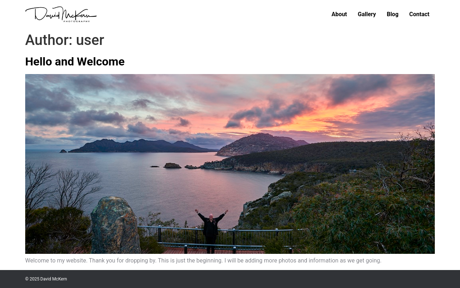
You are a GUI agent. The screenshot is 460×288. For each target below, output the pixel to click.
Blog (393, 14)
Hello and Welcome (75, 61)
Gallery (367, 14)
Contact (419, 14)
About (339, 14)
